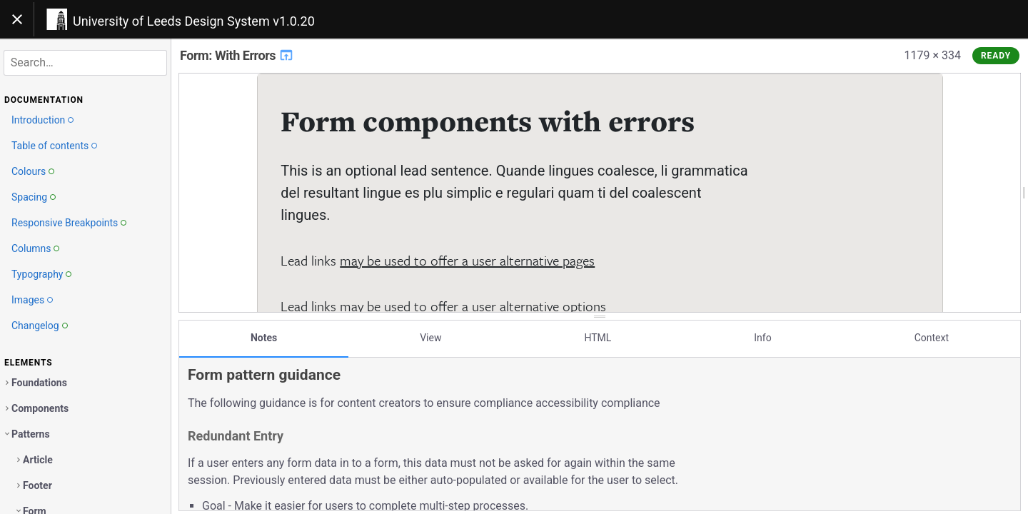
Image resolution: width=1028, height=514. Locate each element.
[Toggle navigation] (17, 19)
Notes (264, 337)
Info (762, 337)
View (430, 337)
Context (931, 337)
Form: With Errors (237, 55)
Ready (996, 56)
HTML (597, 337)
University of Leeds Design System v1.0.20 (194, 21)
